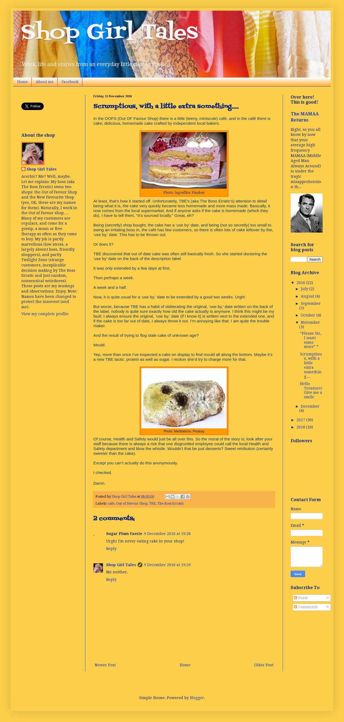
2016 (301, 283)
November (310, 322)
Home (22, 82)
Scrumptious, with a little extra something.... (311, 365)
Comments (306, 607)
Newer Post (105, 665)
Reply (111, 548)
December (310, 406)
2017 (301, 420)
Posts (301, 598)
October (308, 315)
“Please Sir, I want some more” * (310, 340)
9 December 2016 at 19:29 (167, 565)
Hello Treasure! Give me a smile (311, 390)
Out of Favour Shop (131, 503)
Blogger (197, 698)
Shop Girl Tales (109, 33)
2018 (301, 427)
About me (45, 82)
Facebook (70, 82)
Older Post (263, 665)
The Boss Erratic (170, 503)
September (311, 303)
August (308, 296)
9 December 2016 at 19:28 (167, 534)
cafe (111, 503)
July (305, 289)
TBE (152, 503)
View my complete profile (45, 314)
